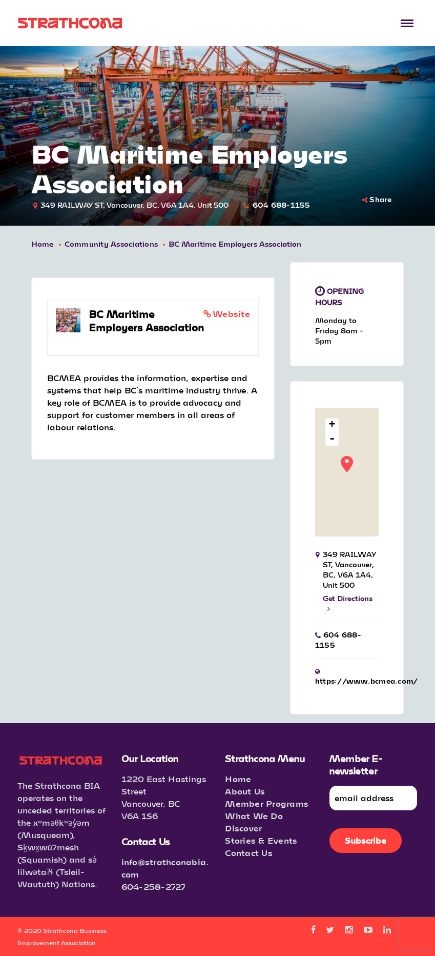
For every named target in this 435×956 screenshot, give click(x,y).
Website (231, 313)
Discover (243, 828)
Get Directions (347, 603)
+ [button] (332, 425)
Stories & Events (261, 840)
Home (42, 244)
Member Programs (266, 803)
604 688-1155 (281, 205)
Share (377, 199)
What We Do (254, 816)
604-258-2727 (153, 886)
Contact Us (249, 853)
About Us (245, 791)
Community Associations (111, 244)
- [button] (332, 439)
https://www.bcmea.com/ (366, 680)
